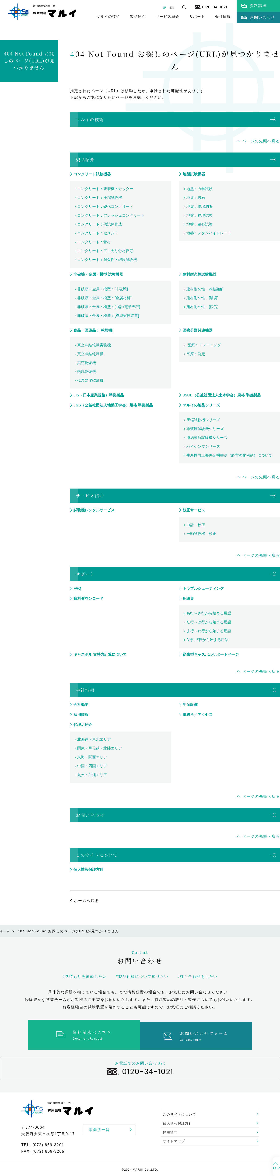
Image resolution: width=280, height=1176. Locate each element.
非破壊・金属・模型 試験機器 (98, 274)
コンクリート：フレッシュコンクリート (110, 215)
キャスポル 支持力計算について (100, 654)
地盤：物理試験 (199, 215)
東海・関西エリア (92, 757)
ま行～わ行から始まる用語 (208, 631)
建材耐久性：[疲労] (202, 307)
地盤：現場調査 (199, 206)
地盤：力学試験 (199, 189)
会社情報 (223, 16)
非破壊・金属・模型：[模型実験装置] (108, 316)
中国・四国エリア (92, 766)
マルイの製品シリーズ (201, 405)
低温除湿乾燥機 (90, 380)
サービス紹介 (167, 16)
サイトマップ (176, 1142)
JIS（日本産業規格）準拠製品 (99, 395)
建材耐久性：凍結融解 (205, 289)
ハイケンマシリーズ (203, 446)
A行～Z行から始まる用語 (207, 640)
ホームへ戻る (86, 901)
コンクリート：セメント (97, 233)
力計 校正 (195, 525)
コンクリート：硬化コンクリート (105, 206)
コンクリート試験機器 (92, 174)
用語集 (188, 598)
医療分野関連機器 (198, 330)
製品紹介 (138, 16)
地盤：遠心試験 (199, 224)
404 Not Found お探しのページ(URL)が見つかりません (29, 60)
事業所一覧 (99, 1127)
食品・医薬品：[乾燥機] (93, 330)
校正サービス (194, 510)
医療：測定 (195, 354)
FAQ (77, 588)
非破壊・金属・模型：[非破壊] (102, 289)
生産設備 (190, 705)
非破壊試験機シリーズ (205, 429)
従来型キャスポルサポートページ (211, 654)
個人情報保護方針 (88, 869)
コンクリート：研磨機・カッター (105, 189)
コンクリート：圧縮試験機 (99, 198)
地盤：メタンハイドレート (208, 233)
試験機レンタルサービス (94, 510)
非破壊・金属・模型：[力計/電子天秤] (108, 307)
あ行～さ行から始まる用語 (208, 613)
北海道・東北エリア (94, 739)
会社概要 (81, 705)
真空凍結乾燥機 (90, 354)
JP (161, 7)
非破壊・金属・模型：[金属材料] (104, 298)
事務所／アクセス (198, 715)
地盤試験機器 (194, 174)
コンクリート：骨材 (94, 242)
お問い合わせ (90, 815)
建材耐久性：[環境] (202, 298)
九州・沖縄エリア (92, 775)
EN (171, 7)
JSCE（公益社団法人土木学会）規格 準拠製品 (222, 395)
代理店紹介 (83, 725)
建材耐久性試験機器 (199, 274)
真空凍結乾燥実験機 (94, 345)
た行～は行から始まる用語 (208, 622)
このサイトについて (97, 855)
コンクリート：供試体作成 (99, 224)
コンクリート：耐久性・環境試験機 (107, 260)
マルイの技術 (108, 16)
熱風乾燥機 (86, 372)
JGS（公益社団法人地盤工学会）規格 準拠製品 (113, 405)
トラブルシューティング (203, 588)
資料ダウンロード (88, 598)
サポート (197, 16)
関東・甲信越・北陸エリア (99, 748)
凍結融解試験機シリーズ (207, 438)
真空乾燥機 (86, 363)
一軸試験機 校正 (201, 534)
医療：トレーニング (203, 345)
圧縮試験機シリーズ (203, 420)
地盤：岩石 (195, 198)
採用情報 (81, 715)
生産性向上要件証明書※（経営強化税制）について (229, 455)
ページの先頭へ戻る (261, 141)
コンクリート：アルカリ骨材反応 (105, 251)
